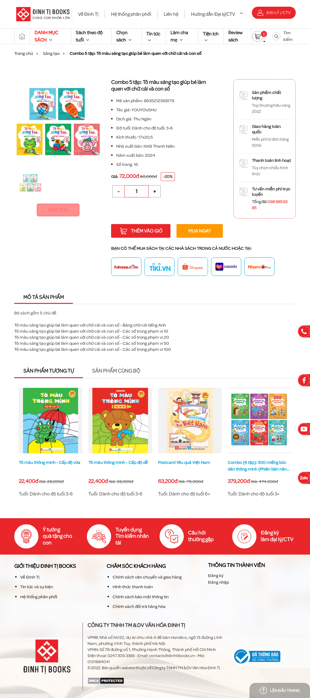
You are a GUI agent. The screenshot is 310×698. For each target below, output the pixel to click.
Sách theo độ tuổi (89, 36)
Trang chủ (23, 53)
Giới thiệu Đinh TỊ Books (45, 566)
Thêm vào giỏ (141, 231)
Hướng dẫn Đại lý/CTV (217, 14)
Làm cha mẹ (179, 36)
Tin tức (153, 36)
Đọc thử (58, 209)
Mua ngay (199, 231)
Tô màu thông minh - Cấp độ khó (49, 462)
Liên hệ (171, 14)
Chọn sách (123, 36)
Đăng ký (215, 575)
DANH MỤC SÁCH (46, 36)
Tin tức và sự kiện (36, 587)
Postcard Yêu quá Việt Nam (254, 462)
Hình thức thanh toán (133, 587)
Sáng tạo (51, 53)
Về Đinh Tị (88, 14)
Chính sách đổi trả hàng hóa (139, 606)
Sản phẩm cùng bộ (116, 371)
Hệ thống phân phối (131, 14)
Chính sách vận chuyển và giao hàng (147, 577)
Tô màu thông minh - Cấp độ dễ (187, 462)
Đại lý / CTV (274, 12)
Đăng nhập (218, 582)
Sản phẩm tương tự (48, 371)
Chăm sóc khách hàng (136, 566)
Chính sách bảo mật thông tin (141, 597)
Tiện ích (211, 36)
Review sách (235, 36)
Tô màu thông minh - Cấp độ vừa (119, 462)
